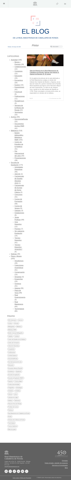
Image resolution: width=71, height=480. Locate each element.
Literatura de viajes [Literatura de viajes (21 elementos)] (13, 397)
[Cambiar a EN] (65, 4)
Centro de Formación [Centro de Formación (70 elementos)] (13, 342)
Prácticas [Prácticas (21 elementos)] (10, 410)
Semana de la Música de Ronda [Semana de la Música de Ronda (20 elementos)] (16, 419)
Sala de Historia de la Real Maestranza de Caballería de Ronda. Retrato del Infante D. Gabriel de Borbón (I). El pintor (44, 72)
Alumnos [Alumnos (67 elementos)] (20, 320)
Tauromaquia (19, 309)
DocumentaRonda (21, 119)
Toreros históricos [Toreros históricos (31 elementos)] (12, 426)
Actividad (14, 60)
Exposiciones (19, 87)
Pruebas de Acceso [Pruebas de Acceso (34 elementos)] (13, 407)
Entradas (65, 460)
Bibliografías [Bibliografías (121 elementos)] (11, 326)
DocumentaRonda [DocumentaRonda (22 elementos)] (12, 358)
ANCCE (17, 174)
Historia (17, 288)
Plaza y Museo (16, 256)
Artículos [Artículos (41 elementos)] (16, 323)
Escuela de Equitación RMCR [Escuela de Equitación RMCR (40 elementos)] (15, 378)
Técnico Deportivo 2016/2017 (18, 247)
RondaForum (19, 101)
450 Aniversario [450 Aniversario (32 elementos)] (12, 320)
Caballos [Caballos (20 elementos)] (10, 336)
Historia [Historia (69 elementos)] (10, 394)
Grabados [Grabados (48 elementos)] (10, 390)
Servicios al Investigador (60, 465)
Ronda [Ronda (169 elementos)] (10, 416)
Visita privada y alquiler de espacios (56, 463)
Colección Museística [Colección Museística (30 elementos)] (13, 346)
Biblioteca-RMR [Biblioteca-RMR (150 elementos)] (12, 329)
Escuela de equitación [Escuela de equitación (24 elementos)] (13, 374)
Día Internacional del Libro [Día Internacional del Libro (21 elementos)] (15, 362)
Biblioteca (14, 131)
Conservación (20, 272)
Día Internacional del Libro (19, 153)
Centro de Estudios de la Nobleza (19, 144)
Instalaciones (19, 213)
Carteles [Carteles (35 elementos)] (17, 336)
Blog (66, 468)
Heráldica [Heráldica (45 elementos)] (17, 390)
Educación (18, 76)
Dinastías (18, 277)
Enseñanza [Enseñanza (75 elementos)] (11, 371)
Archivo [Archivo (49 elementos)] (10, 323)
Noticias (14, 254)
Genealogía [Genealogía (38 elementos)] (19, 387)
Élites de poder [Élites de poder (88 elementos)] (12, 429)
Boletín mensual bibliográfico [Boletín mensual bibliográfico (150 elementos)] (15, 333)
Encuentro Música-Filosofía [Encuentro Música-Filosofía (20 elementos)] (15, 368)
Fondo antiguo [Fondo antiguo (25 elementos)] (18, 381)
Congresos (18, 71)
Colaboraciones (20, 67)
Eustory (17, 85)
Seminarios (19, 112)
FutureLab (18, 92)
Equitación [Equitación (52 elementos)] (18, 371)
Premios (18, 229)
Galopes (18, 210)
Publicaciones (20, 96)
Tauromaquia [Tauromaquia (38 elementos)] (11, 423)
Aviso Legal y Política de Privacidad (22, 478)
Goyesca (18, 284)
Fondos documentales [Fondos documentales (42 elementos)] (14, 384)
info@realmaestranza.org (12, 466)
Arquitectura (19, 261)
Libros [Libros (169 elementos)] (15, 394)
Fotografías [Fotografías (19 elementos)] (11, 387)
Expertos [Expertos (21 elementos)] (10, 381)
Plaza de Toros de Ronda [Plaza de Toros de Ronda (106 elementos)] (14, 403)
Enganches (19, 279)
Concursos (18, 195)
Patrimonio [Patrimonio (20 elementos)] (17, 400)
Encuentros (19, 80)
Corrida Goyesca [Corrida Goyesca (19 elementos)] (12, 355)
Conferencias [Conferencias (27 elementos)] (11, 352)
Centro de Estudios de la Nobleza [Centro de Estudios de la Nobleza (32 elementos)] (16, 339)
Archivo (13, 117)
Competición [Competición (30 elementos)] (11, 349)
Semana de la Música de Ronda (19, 108)
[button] (4, 3)
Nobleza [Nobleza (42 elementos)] (10, 400)
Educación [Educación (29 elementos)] (11, 365)
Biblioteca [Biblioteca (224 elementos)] (19, 326)
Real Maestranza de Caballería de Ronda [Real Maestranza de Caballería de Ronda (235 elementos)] (18, 413)
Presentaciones (20, 158)
